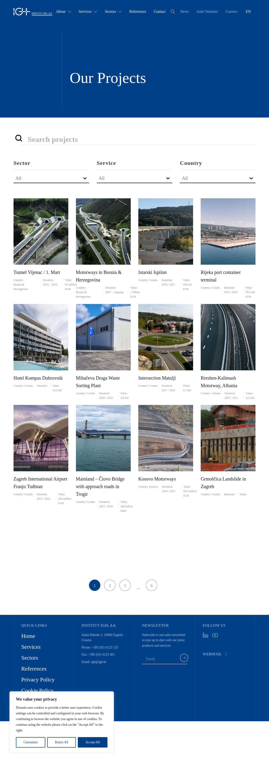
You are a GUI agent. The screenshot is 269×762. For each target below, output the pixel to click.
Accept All (92, 742)
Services (88, 11)
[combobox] (47, 178)
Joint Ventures (207, 11)
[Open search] (172, 11)
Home (28, 636)
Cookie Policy (37, 690)
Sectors (113, 11)
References (137, 11)
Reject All (61, 742)
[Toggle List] (85, 178)
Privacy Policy (38, 679)
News (184, 11)
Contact (160, 11)
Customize (30, 742)
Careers (231, 11)
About (63, 11)
